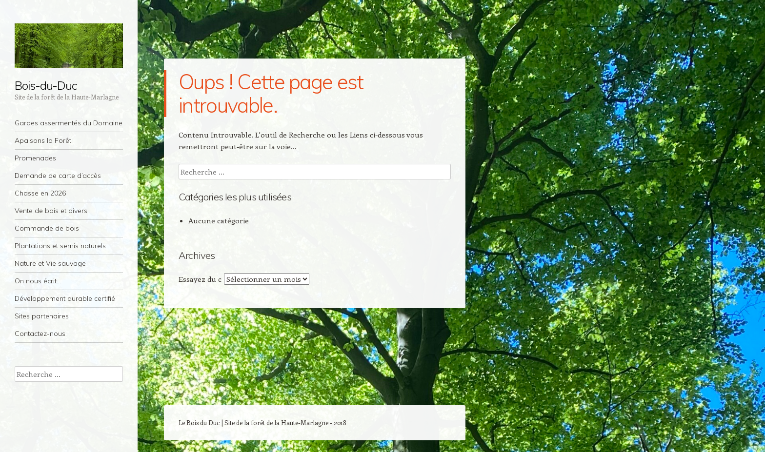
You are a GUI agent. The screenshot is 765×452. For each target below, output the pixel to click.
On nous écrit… (38, 280)
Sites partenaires (42, 316)
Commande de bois (47, 228)
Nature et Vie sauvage (50, 263)
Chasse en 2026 (40, 193)
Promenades (35, 158)
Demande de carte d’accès (58, 175)
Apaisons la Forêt (43, 140)
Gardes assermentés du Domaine (68, 122)
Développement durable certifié (65, 298)
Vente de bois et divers (51, 210)
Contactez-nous (40, 333)
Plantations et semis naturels (60, 245)
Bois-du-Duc (46, 85)
